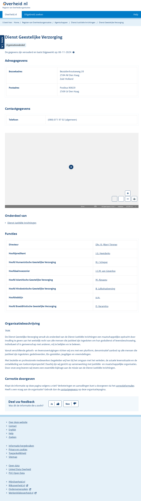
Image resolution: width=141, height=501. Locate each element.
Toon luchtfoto (114, 199)
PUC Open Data (17, 473)
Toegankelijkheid (17, 453)
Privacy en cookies (18, 449)
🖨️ (134, 198)
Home (16, 22)
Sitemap (13, 456)
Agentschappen (61, 22)
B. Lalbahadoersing (105, 288)
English (12, 429)
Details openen (2, 42)
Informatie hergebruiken (21, 445)
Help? (73, 52)
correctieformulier (125, 385)
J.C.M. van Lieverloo (106, 271)
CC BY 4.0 (130, 206)
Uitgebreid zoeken (33, 14)
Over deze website (18, 422)
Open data (14, 465)
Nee (68, 403)
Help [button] (135, 14)
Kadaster (121, 206)
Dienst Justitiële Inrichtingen (83, 22)
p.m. (98, 297)
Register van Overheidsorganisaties (36, 22)
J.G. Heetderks (103, 253)
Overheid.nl (11, 15)
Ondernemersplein (18, 489)
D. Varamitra (102, 306)
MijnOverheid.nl (17, 481)
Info (95, 206)
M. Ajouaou (101, 279)
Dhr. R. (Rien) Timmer (106, 244)
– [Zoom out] (128, 198)
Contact (13, 425)
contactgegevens (69, 389)
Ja (52, 403)
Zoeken (12, 437)
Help (11, 433)
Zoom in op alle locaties (121, 199)
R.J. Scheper (102, 262)
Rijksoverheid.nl (17, 485)
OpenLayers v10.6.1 (109, 206)
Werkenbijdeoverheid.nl (21, 492)
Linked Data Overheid (20, 469)
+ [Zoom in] (128, 193)
